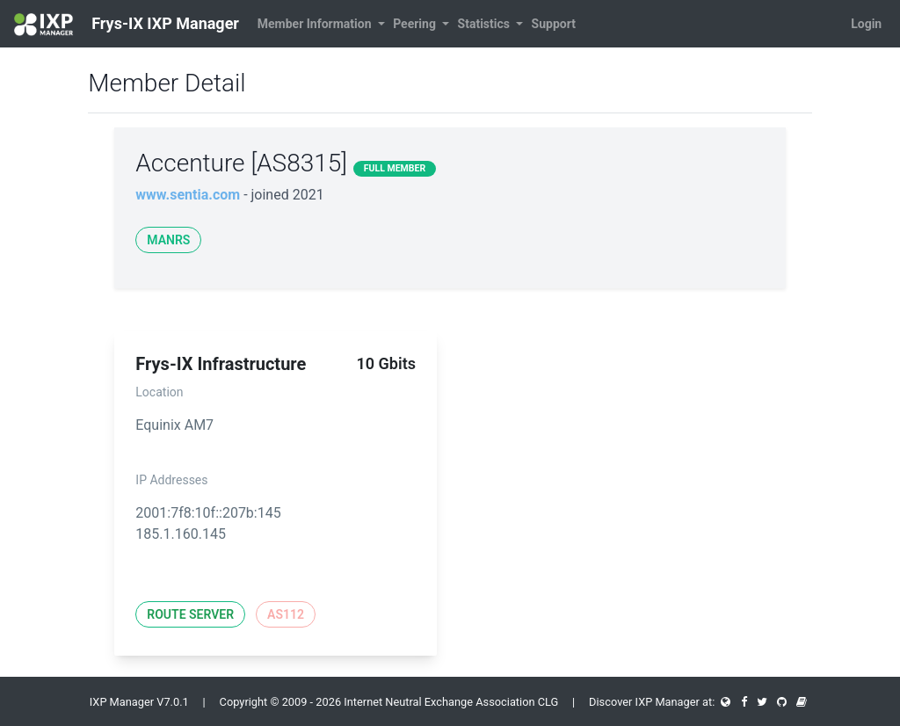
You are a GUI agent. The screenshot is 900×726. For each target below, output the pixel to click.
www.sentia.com (187, 194)
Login (866, 24)
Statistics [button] (485, 24)
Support (554, 24)
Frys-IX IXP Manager (126, 24)
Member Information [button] (316, 24)
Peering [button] (416, 24)
